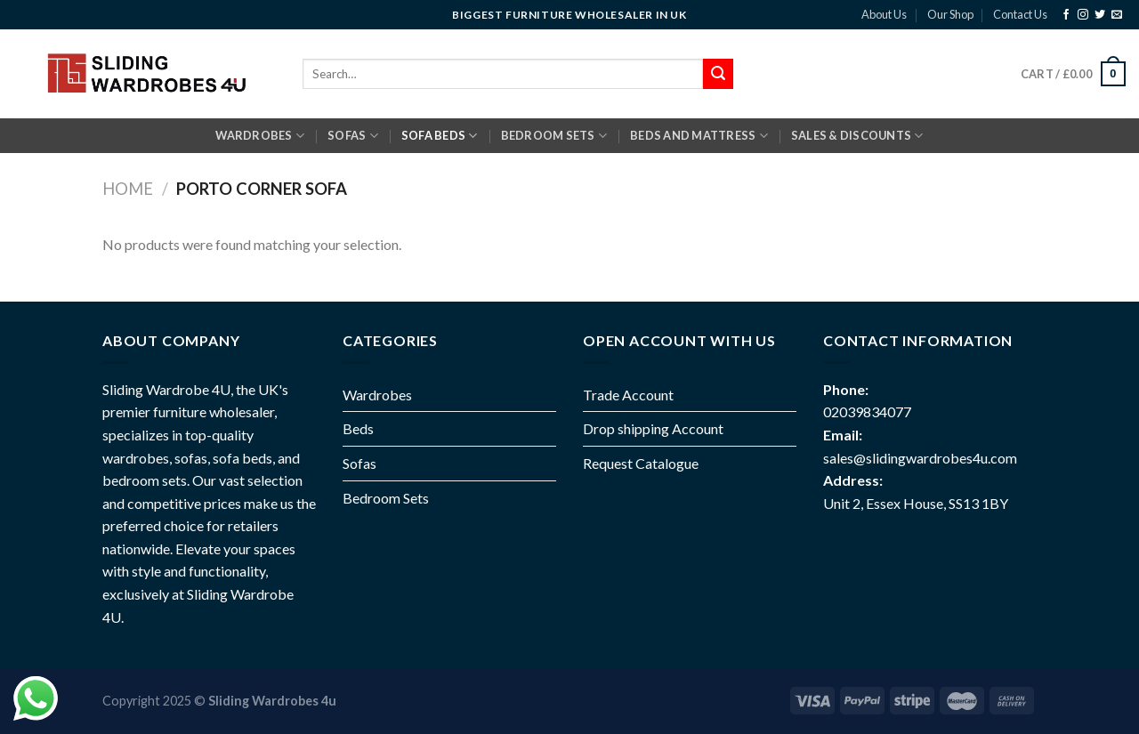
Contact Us (1020, 14)
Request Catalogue (641, 463)
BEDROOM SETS (554, 135)
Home (127, 188)
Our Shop (950, 14)
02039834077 (867, 411)
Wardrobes (259, 135)
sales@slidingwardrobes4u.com (920, 457)
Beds (358, 428)
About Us (884, 14)
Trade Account (628, 394)
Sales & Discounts (857, 135)
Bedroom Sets (386, 497)
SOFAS (352, 135)
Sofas (359, 463)
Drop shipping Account (653, 428)
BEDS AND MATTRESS (699, 135)
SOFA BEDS (439, 135)
